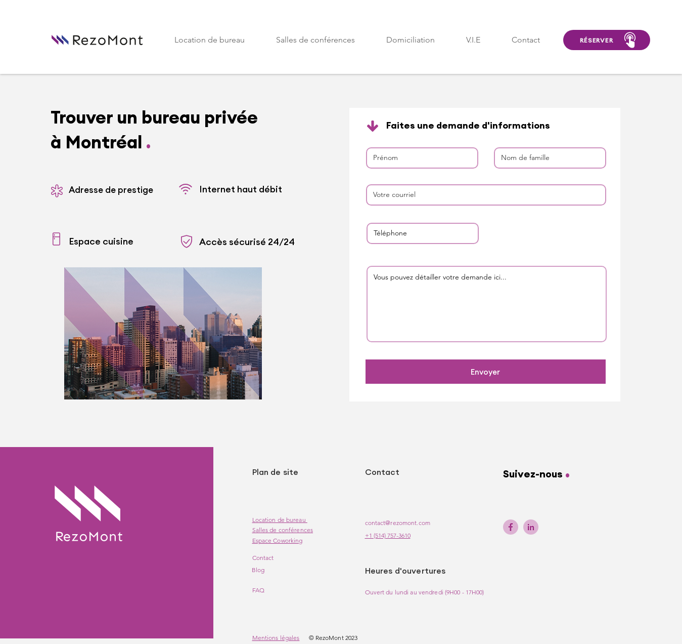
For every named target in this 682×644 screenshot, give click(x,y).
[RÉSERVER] (606, 40)
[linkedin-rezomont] (530, 527)
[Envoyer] (486, 371)
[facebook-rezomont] (510, 527)
